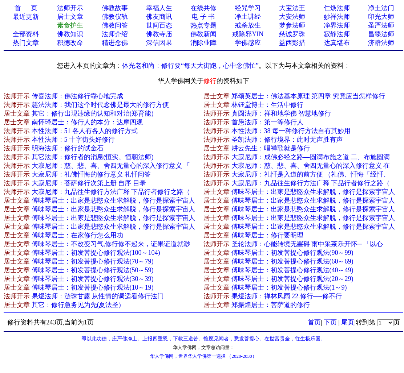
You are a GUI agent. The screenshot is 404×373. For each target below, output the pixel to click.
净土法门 (381, 8)
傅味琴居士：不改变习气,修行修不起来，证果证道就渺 (111, 244)
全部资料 (26, 34)
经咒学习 (248, 8)
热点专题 (203, 25)
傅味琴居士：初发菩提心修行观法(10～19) (93, 287)
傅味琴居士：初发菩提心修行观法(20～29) (292, 278)
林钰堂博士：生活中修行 (267, 104)
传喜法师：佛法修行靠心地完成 (77, 96)
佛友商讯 (159, 16)
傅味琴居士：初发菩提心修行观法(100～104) (96, 252)
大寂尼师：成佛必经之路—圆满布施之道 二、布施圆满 (310, 157)
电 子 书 (203, 16)
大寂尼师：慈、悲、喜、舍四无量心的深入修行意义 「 (111, 165)
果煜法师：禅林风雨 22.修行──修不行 (286, 296)
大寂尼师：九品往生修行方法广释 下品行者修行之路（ (310, 183)
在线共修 (203, 8)
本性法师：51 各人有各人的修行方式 (85, 130)
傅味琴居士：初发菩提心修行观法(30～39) (93, 278)
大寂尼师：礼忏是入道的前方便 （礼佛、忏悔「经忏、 (310, 174)
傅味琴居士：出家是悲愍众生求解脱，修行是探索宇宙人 (313, 191)
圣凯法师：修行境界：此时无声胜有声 (287, 139)
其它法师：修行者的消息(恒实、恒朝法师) (93, 157)
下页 (330, 322)
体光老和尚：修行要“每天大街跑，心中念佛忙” (190, 65)
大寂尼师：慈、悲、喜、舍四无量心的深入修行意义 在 (310, 165)
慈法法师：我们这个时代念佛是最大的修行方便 (100, 104)
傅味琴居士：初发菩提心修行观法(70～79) (93, 261)
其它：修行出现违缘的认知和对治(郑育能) (93, 113)
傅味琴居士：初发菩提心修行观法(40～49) (292, 270)
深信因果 (159, 42)
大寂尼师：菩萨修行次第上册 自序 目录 (89, 183)
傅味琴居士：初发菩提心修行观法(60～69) (292, 261)
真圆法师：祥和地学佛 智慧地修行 (281, 113)
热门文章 (26, 42)
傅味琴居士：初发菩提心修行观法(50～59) (93, 270)
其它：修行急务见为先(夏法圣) (76, 304)
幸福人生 (159, 8)
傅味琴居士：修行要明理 (267, 235)
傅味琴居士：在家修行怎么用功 (77, 235)
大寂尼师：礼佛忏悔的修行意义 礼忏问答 (91, 174)
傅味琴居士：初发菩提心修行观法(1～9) (289, 287)
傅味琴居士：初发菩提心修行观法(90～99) (292, 252)
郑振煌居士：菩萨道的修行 (270, 304)
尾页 (347, 322)
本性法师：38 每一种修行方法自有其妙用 (291, 130)
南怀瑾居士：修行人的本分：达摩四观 (87, 122)
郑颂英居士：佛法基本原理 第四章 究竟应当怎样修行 (308, 96)
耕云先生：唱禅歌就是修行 (270, 148)
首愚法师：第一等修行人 (267, 122)
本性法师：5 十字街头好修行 (73, 139)
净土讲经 (248, 16)
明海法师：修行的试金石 (68, 148)
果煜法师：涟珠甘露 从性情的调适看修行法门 (98, 296)
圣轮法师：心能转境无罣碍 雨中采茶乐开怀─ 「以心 (307, 244)
